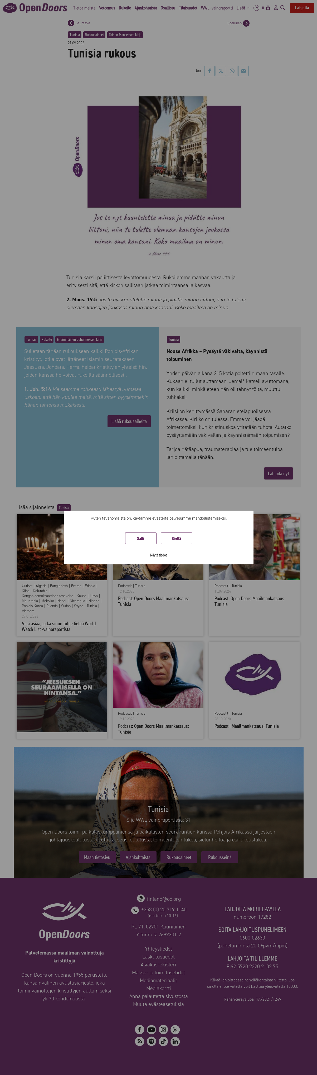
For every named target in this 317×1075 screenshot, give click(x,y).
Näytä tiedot (158, 555)
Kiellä (176, 538)
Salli (140, 538)
